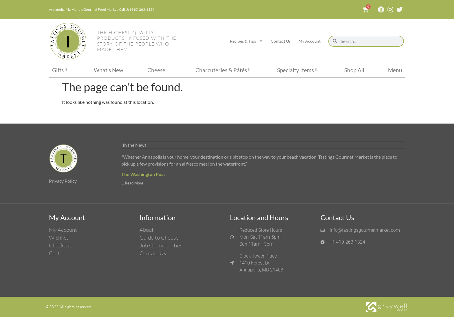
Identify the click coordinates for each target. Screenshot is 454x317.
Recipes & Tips (246, 41)
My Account (310, 41)
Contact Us (281, 41)
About (147, 230)
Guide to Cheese (159, 237)
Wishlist (58, 237)
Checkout (60, 245)
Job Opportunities (161, 245)
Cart (54, 253)
